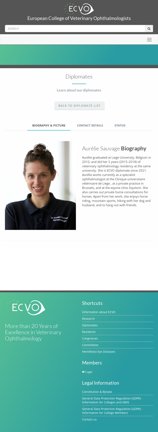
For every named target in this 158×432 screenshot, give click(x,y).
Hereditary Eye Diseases (98, 352)
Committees (90, 345)
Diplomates (90, 325)
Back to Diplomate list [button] (79, 106)
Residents (89, 332)
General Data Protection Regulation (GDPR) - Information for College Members (112, 411)
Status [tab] (120, 125)
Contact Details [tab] (90, 125)
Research (88, 319)
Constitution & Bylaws (97, 392)
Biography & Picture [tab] (48, 125)
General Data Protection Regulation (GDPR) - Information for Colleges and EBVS (112, 400)
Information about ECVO (98, 312)
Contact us (89, 419)
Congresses (90, 338)
